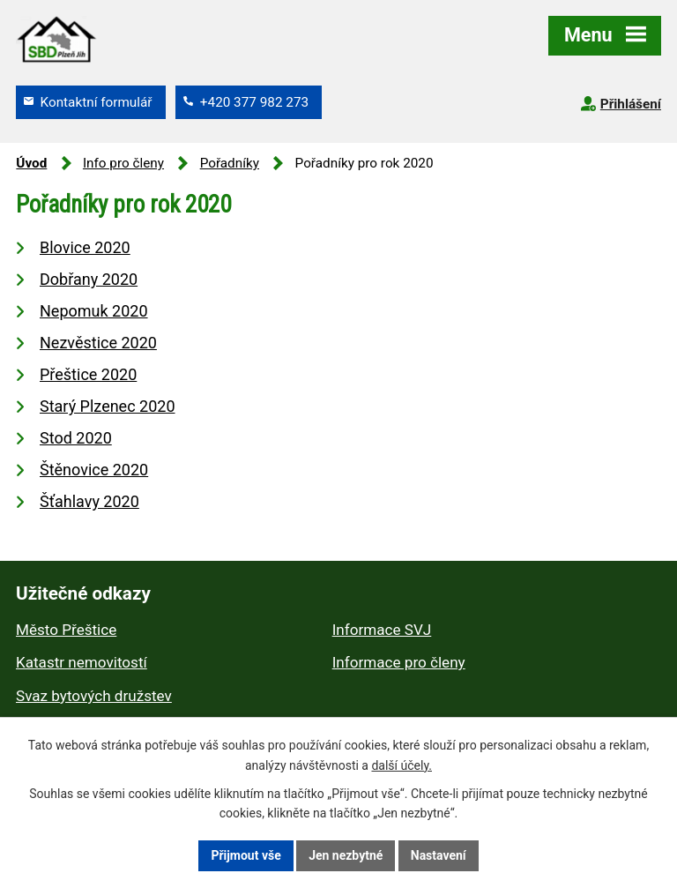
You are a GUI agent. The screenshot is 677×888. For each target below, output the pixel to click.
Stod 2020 (76, 438)
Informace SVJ (382, 629)
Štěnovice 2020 (94, 469)
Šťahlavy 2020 (89, 501)
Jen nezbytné (346, 855)
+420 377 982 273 (254, 102)
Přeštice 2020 (88, 374)
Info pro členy (123, 163)
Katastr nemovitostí (81, 662)
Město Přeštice (66, 629)
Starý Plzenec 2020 (107, 406)
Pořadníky (229, 163)
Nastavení (438, 855)
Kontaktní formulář (97, 102)
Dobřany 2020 (89, 279)
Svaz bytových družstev (94, 696)
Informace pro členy (398, 662)
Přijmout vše (245, 855)
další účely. (401, 765)
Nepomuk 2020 (94, 311)
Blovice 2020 (85, 247)
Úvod (31, 163)
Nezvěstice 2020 (98, 342)
